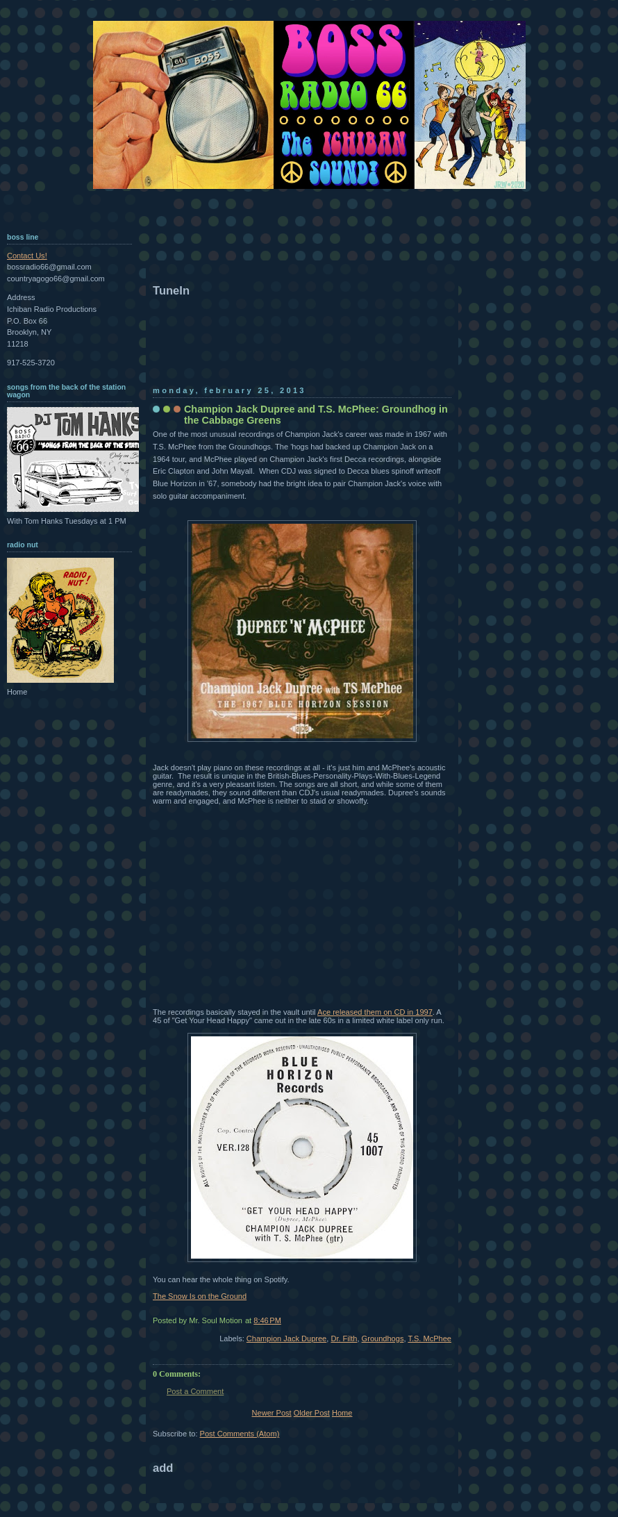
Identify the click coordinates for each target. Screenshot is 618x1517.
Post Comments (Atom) (240, 1433)
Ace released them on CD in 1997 (375, 1012)
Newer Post (272, 1413)
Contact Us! (27, 255)
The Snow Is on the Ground (200, 1296)
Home (342, 1413)
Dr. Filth (344, 1338)
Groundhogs (383, 1338)
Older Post (312, 1413)
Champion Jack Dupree (286, 1338)
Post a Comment (195, 1391)
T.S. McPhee (429, 1338)
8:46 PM (267, 1320)
